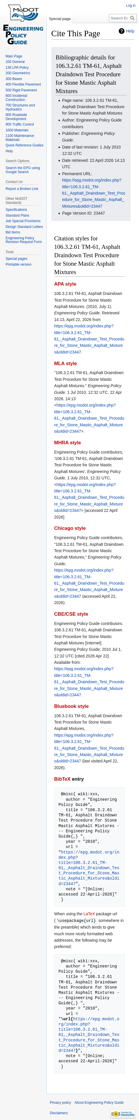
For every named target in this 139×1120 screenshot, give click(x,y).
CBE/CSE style (71, 614)
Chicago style (70, 528)
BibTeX (62, 779)
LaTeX (89, 913)
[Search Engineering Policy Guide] (123, 18)
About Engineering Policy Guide (98, 1102)
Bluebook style (71, 706)
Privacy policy (60, 1102)
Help (130, 31)
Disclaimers (59, 1113)
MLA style (65, 363)
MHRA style (67, 442)
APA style (65, 284)
